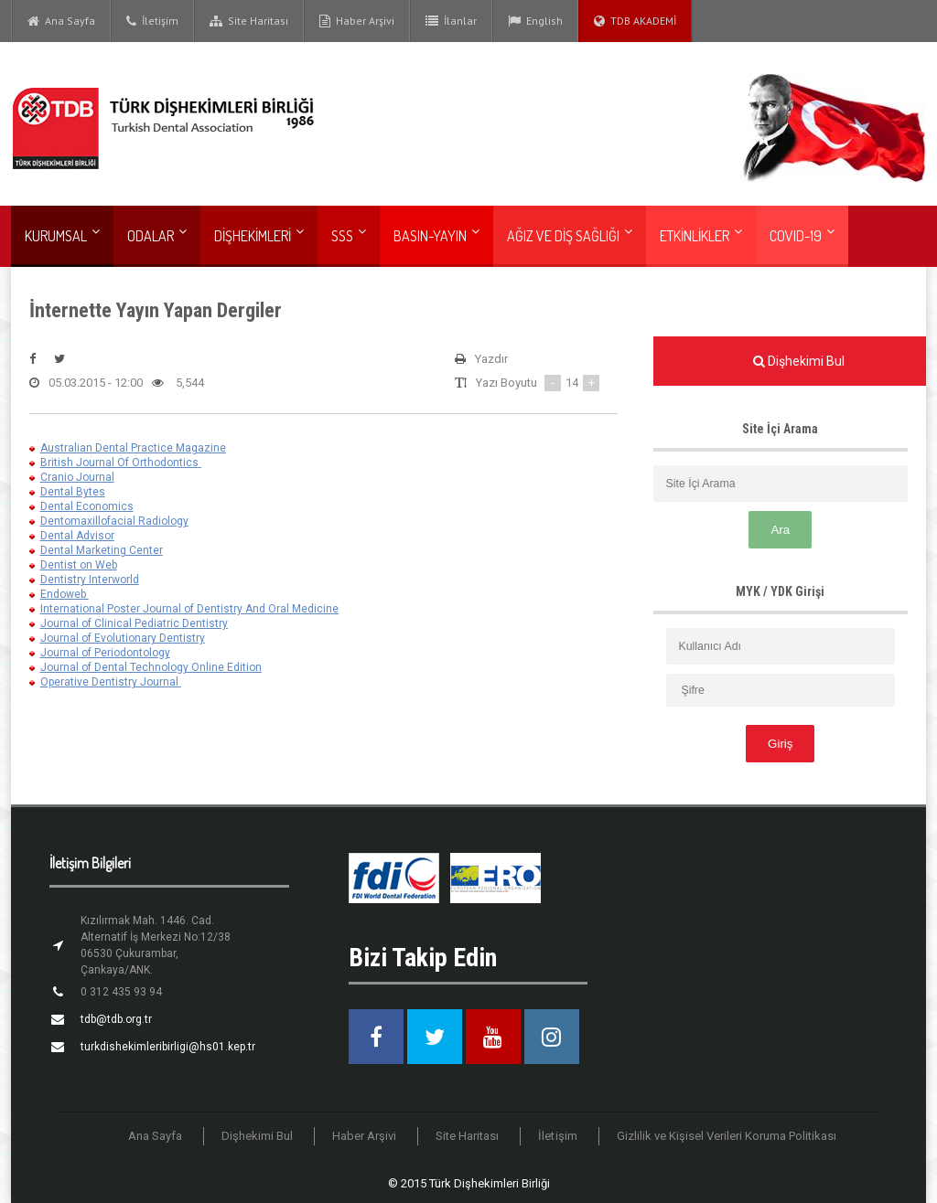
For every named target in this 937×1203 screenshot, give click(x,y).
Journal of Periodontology (105, 652)
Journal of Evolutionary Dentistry (122, 638)
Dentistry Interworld (89, 579)
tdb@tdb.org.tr (116, 1019)
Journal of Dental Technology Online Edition (151, 667)
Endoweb (64, 594)
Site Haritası (249, 21)
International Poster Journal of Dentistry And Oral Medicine (189, 608)
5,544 (178, 383)
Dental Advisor (77, 535)
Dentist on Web (78, 565)
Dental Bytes (72, 491)
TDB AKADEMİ (635, 21)
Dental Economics (87, 506)
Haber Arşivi (356, 21)
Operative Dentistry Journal (109, 682)
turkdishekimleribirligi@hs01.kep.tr (168, 1046)
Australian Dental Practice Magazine (133, 448)
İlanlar (451, 21)
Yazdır (481, 359)
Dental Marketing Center (101, 550)
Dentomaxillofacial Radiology (114, 521)
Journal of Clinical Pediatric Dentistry (134, 623)
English (535, 21)
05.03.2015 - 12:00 (86, 383)
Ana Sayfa (61, 21)
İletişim (152, 21)
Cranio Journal (77, 477)
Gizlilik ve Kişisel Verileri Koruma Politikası (726, 1136)
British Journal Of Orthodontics (119, 462)
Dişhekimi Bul (258, 1136)
